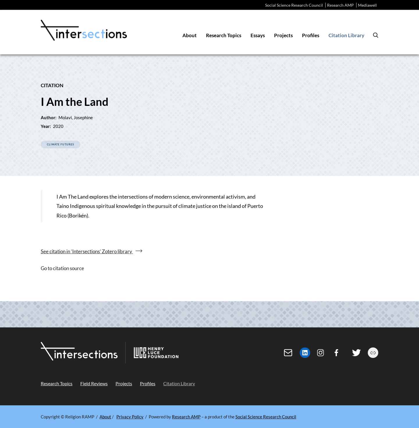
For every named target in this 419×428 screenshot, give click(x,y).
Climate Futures (60, 144)
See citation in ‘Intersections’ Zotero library (87, 251)
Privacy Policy (129, 416)
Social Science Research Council (294, 5)
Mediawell (367, 5)
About (105, 416)
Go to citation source (62, 268)
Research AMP (340, 5)
